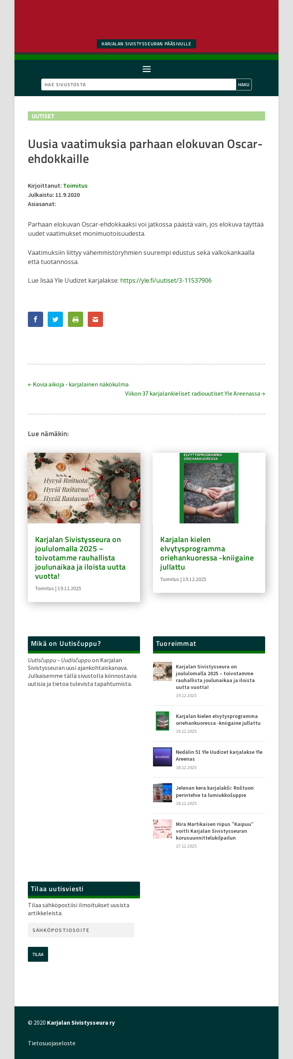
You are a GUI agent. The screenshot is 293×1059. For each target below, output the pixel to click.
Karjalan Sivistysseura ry (81, 1022)
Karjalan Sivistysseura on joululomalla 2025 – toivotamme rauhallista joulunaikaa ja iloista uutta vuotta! (80, 557)
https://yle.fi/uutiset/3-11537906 (166, 280)
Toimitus (75, 185)
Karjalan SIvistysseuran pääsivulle (146, 43)
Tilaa (37, 954)
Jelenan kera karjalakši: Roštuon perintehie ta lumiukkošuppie (215, 791)
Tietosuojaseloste (52, 1043)
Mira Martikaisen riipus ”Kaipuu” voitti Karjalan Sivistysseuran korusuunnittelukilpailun (215, 831)
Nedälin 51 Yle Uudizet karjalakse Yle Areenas (219, 755)
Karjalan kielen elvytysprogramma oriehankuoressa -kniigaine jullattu (207, 553)
